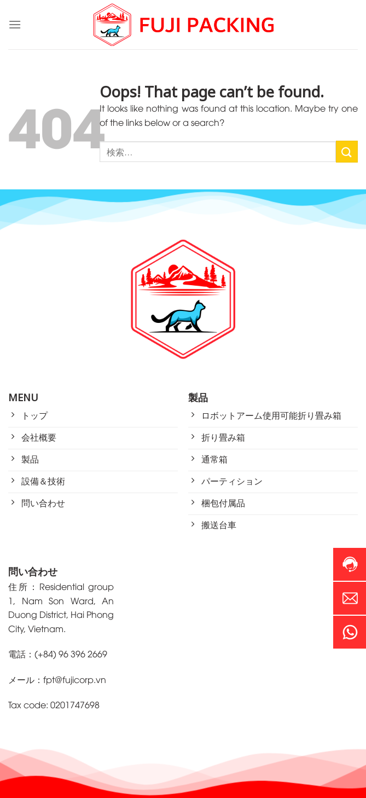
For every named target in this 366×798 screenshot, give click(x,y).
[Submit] (347, 151)
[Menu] (14, 24)
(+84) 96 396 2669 (70, 653)
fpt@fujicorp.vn (74, 679)
